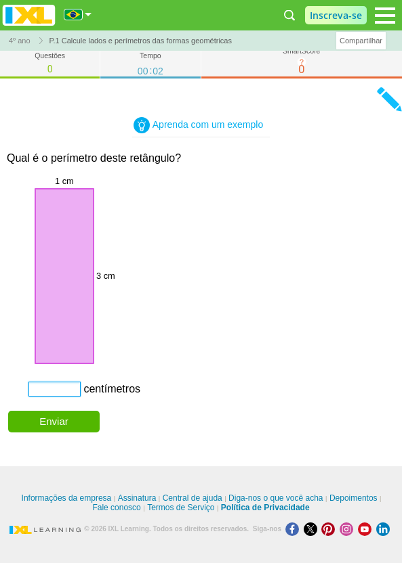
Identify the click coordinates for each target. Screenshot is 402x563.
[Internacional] (78, 14)
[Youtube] (367, 529)
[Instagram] (349, 529)
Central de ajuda (192, 498)
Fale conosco (116, 507)
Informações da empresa (67, 498)
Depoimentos (353, 498)
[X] (313, 529)
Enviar (53, 421)
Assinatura (137, 498)
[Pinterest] (330, 529)
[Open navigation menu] (385, 15)
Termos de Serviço (180, 507)
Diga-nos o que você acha (275, 498)
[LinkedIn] (384, 529)
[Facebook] (294, 529)
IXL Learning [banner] (29, 15)
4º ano (20, 41)
